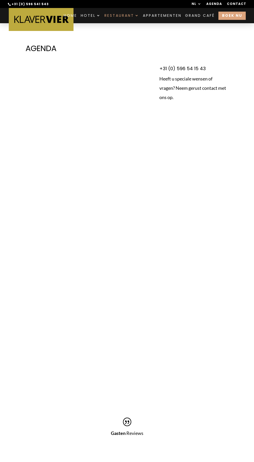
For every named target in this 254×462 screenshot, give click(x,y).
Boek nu (232, 15)
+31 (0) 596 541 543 (30, 4)
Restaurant (119, 16)
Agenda (214, 4)
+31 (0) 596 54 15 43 (182, 68)
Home (70, 16)
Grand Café (200, 16)
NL (194, 4)
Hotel (88, 16)
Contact (236, 4)
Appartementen (162, 16)
